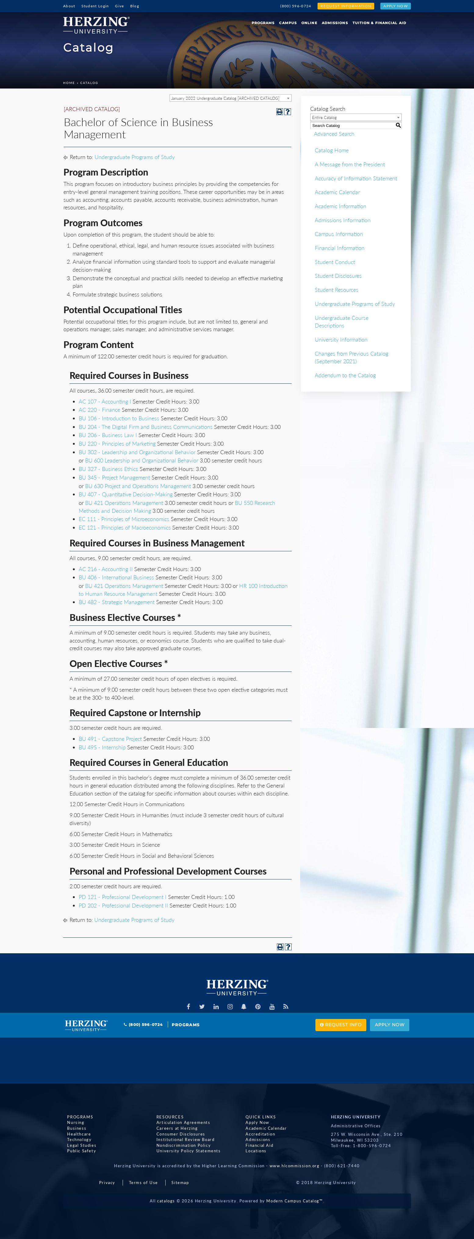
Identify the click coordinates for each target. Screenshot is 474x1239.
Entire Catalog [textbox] (324, 117)
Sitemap (180, 1182)
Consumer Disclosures (177, 1134)
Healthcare (75, 1134)
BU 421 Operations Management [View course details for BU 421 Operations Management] (124, 502)
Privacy (107, 1182)
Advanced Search (330, 133)
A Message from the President (350, 164)
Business (72, 1128)
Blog (134, 6)
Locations (252, 1151)
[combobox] (231, 98)
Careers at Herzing (173, 1128)
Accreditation (256, 1134)
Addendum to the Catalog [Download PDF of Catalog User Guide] (345, 375)
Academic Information (340, 206)
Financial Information (339, 248)
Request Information (346, 6)
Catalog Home (332, 150)
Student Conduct (335, 262)
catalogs (166, 1200)
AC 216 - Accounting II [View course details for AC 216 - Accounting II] (106, 569)
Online (309, 23)
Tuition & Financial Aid (379, 23)
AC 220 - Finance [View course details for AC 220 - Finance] (99, 409)
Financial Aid (255, 1145)
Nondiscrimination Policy (180, 1145)
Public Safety (77, 1151)
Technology (75, 1139)
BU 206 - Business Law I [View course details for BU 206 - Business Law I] (108, 435)
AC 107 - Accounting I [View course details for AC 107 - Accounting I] (105, 401)
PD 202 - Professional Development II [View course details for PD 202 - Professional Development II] (123, 905)
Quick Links (257, 1116)
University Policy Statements (185, 1151)
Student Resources (336, 289)
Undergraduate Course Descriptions (341, 321)
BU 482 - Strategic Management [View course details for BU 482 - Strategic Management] (117, 602)
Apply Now (395, 6)
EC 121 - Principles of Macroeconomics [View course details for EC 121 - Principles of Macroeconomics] (125, 527)
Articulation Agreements (179, 1122)
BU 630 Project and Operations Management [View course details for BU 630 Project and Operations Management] (138, 486)
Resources (166, 1116)
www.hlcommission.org (295, 1165)
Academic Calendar (337, 192)
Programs (263, 23)
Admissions (335, 23)
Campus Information (339, 233)
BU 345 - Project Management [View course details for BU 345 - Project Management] (114, 477)
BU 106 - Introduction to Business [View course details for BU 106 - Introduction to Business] (119, 418)
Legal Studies (77, 1145)
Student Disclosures (338, 275)
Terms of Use (143, 1182)
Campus (288, 23)
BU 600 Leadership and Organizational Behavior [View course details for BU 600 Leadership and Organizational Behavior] (141, 460)
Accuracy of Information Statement (356, 178)
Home (69, 83)
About (69, 6)
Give (119, 6)
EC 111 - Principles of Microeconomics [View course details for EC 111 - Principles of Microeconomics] (124, 519)
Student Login (95, 6)
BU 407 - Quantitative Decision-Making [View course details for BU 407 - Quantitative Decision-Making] (126, 494)
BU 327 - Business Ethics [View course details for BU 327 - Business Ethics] (108, 469)
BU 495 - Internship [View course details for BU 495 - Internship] (102, 747)
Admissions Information (343, 220)
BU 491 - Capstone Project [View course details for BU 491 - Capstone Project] (110, 738)
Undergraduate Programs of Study (135, 157)
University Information (341, 339)
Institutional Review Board (182, 1139)
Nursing (71, 1122)
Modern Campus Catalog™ (294, 1200)
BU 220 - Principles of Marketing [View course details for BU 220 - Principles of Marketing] (117, 443)
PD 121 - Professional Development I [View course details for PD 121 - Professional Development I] (123, 896)
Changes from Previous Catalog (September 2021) (351, 357)
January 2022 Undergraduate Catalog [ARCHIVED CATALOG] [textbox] (225, 98)
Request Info (327, 1025)
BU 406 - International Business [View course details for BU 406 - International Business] (116, 577)
